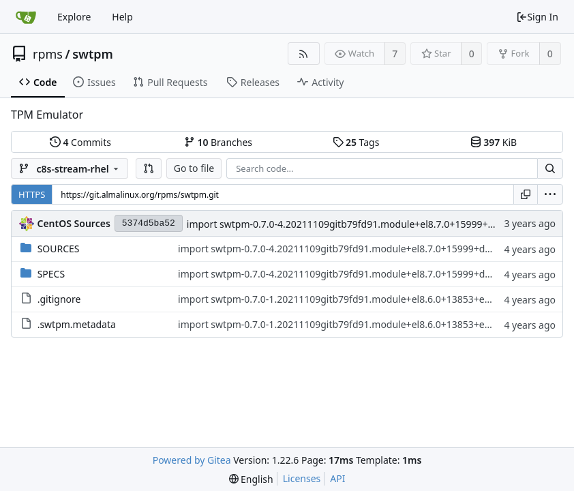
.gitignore (59, 299)
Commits (80, 142)
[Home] (26, 17)
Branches (218, 142)
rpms (48, 54)
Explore (74, 16)
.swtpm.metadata (76, 324)
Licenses (302, 478)
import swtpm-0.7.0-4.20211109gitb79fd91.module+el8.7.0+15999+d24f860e (358, 224)
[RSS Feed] (304, 53)
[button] (149, 168)
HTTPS (31, 194)
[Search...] (550, 168)
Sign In (537, 16)
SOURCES (58, 248)
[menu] (550, 194)
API (337, 478)
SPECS (51, 273)
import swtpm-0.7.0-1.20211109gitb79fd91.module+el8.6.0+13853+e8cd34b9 (350, 299)
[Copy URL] (525, 194)
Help (122, 16)
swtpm (92, 54)
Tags (356, 142)
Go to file (194, 168)
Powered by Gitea (192, 459)
